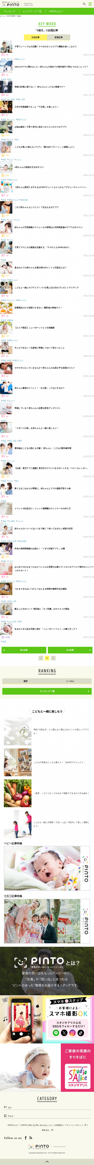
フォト (11, 1116)
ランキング (9, 11)
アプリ (11, 59)
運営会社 (45, 1130)
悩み (17, 139)
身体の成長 (24, 200)
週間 (25, 681)
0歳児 (4, 59)
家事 (10, 360)
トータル (70, 681)
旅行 (10, 79)
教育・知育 (21, 99)
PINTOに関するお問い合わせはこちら (37, 1125)
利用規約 (59, 1125)
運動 (20, 440)
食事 (20, 621)
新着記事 (59, 37)
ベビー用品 (12, 621)
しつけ (11, 220)
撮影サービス (20, 59)
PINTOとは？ (56, 11)
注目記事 (35, 37)
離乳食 (11, 320)
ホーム (2, 16)
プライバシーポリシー (74, 1125)
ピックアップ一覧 (32, 11)
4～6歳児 (12, 99)
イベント (12, 119)
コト (10, 1107)
